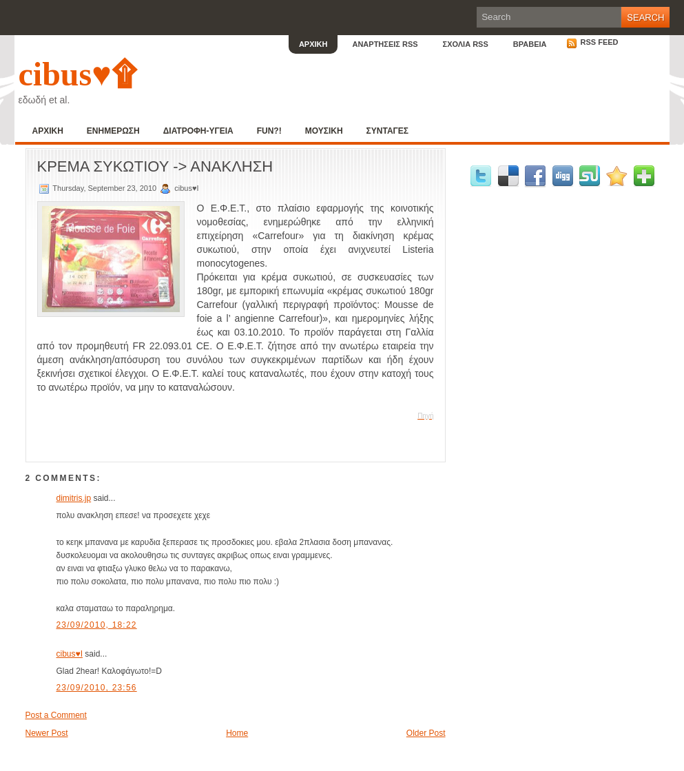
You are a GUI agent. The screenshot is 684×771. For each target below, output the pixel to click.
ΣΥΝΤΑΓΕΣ (387, 131)
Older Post (426, 733)
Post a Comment (56, 715)
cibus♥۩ (77, 74)
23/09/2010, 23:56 (96, 687)
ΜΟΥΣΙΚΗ (324, 131)
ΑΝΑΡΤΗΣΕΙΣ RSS (384, 44)
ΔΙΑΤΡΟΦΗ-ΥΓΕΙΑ (198, 131)
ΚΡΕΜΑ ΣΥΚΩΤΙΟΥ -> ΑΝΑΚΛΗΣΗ (155, 166)
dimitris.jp (74, 498)
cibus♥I (69, 654)
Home (237, 733)
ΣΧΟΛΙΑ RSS (465, 44)
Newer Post (46, 733)
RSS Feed (592, 42)
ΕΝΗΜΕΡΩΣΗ (113, 131)
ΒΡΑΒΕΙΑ (530, 44)
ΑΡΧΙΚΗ (313, 44)
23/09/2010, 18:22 (96, 625)
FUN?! (269, 131)
